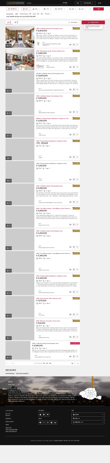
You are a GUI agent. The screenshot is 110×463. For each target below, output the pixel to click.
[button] (65, 2)
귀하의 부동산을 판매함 (11, 429)
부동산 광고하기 (9, 421)
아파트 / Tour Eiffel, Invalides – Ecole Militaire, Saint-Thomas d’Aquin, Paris (56, 208)
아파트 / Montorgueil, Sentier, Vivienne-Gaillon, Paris (50, 51)
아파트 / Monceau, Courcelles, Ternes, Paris (48, 321)
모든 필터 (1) (12, 9)
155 (44, 363)
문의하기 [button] (7, 415)
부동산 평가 (8, 428)
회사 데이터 (76, 440)
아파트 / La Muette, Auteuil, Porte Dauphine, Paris (49, 28)
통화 (78, 3)
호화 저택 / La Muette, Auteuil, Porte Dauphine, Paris (50, 73)
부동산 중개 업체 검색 (11, 431)
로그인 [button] (99, 3)
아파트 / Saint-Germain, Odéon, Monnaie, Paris (48, 298)
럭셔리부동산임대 (9, 373)
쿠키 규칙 (71, 440)
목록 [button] (9, 22)
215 (47, 363)
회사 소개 (7, 413)
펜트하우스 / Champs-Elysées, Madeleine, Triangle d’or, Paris (52, 118)
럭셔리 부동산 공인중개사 (22, 373)
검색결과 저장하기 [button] (93, 22)
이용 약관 (65, 440)
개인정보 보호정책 (58, 440)
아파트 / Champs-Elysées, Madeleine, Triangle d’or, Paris (51, 141)
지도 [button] (16, 22)
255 (50, 363)
